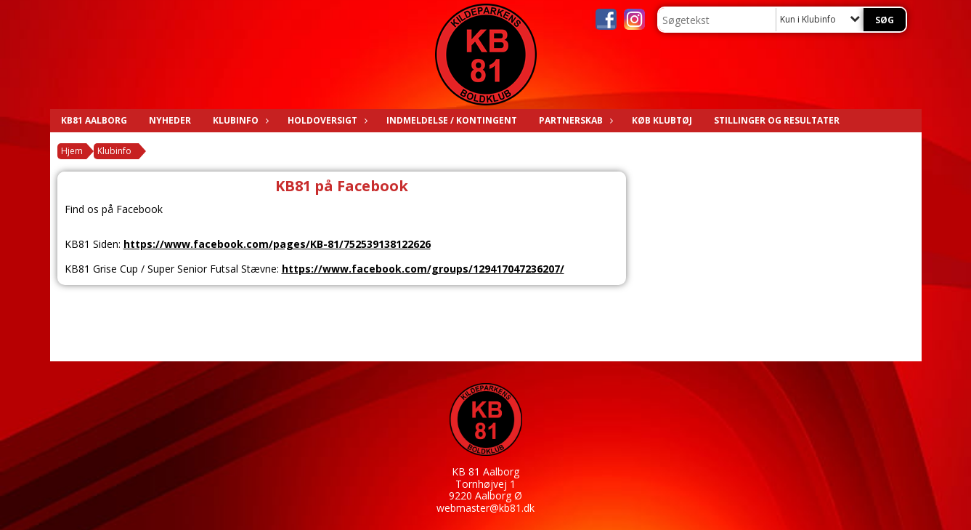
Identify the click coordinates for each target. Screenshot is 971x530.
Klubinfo (239, 120)
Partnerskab (574, 120)
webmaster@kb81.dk (485, 508)
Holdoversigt (326, 120)
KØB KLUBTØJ (662, 120)
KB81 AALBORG (94, 120)
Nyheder (170, 120)
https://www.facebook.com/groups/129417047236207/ (423, 269)
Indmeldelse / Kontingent (451, 120)
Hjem (72, 151)
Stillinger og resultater (777, 120)
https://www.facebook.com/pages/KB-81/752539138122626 (277, 244)
